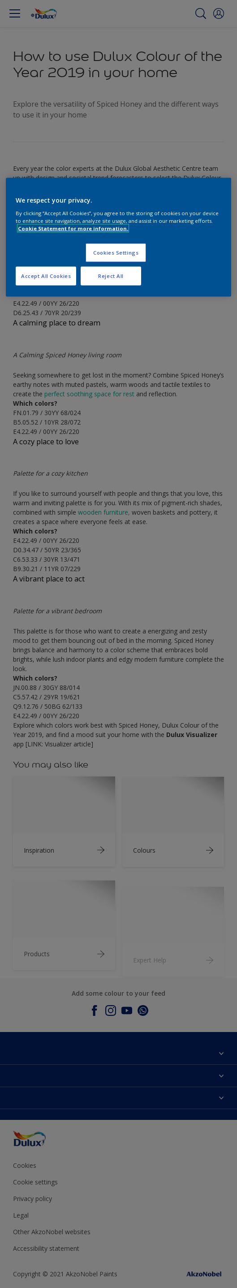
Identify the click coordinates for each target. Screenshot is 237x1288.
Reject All (111, 275)
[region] (118, 237)
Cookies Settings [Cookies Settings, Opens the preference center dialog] (115, 252)
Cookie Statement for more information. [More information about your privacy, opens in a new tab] (73, 228)
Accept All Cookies (46, 275)
